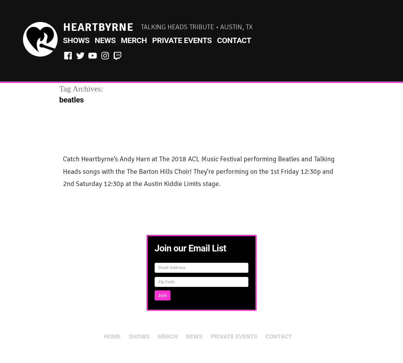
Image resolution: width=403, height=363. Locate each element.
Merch (134, 40)
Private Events (182, 40)
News (105, 40)
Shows (76, 40)
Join (162, 295)
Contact (234, 40)
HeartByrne (98, 27)
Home (112, 336)
